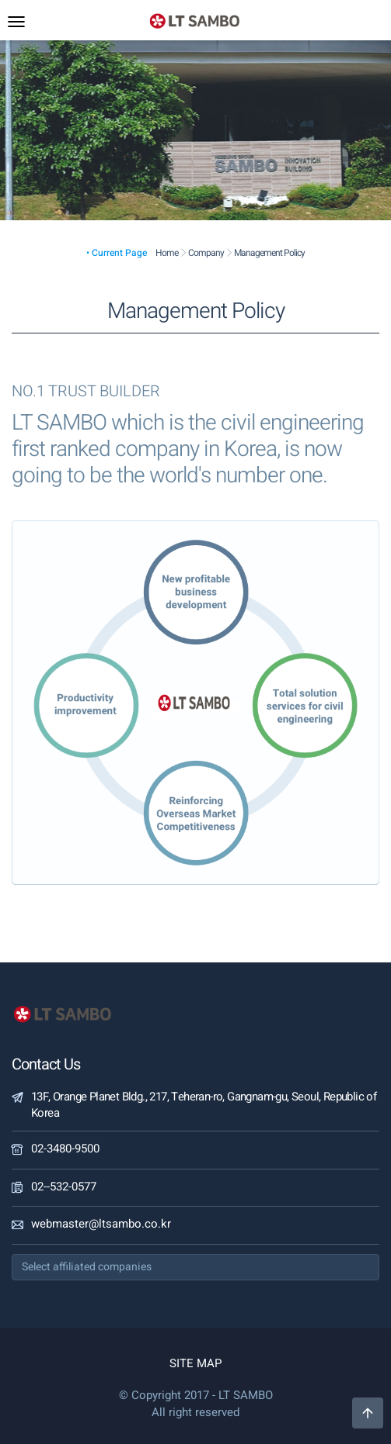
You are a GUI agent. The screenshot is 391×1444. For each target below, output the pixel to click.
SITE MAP (195, 1363)
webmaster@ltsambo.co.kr (101, 1223)
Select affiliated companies (87, 1267)
